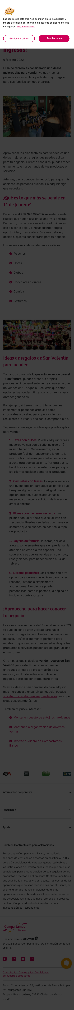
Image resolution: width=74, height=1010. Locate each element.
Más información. (26, 26)
